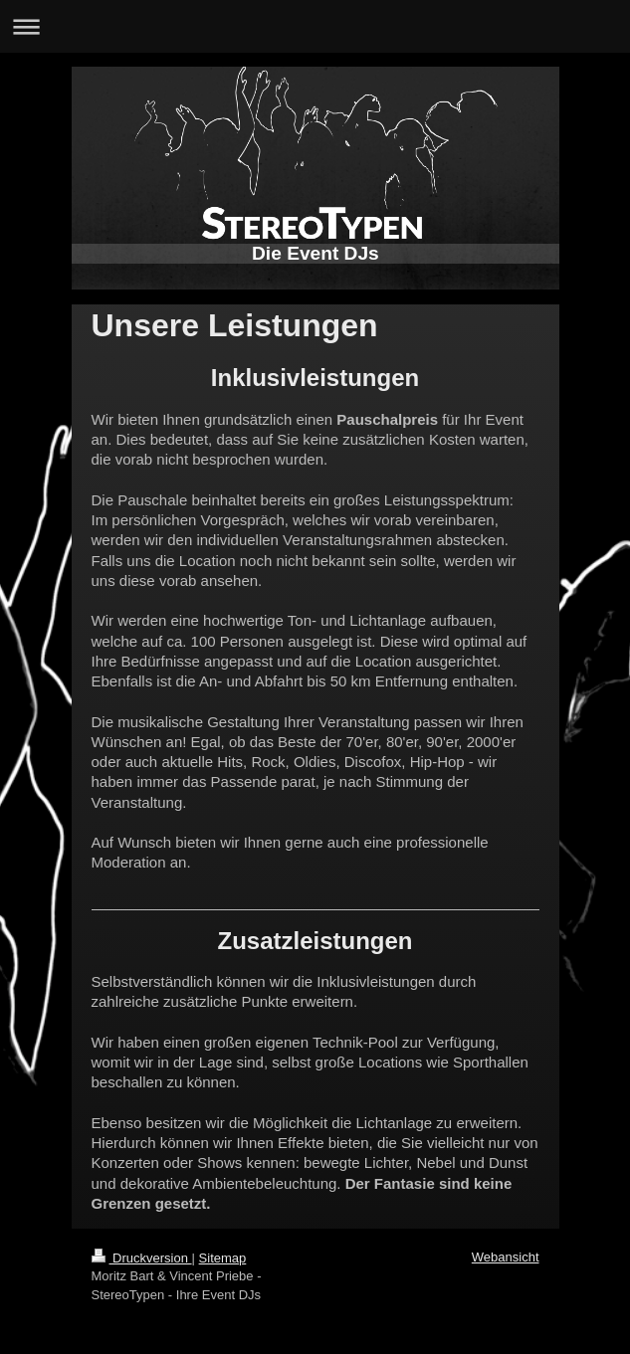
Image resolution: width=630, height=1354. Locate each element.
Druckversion (142, 1258)
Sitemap (223, 1258)
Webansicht (505, 1257)
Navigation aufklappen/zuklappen (315, 26)
